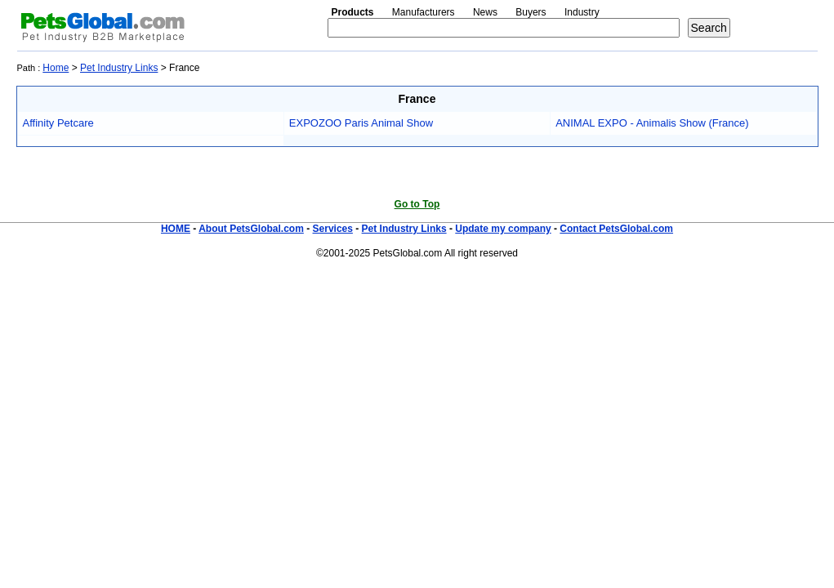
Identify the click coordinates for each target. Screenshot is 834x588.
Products (353, 12)
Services (333, 228)
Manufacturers (423, 12)
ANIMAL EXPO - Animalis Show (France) (651, 123)
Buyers (530, 12)
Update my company (503, 228)
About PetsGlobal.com (251, 228)
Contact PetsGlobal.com (616, 228)
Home (55, 68)
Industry (582, 12)
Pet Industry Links (119, 68)
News (485, 12)
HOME (175, 228)
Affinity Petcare (58, 123)
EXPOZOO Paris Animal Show (361, 123)
